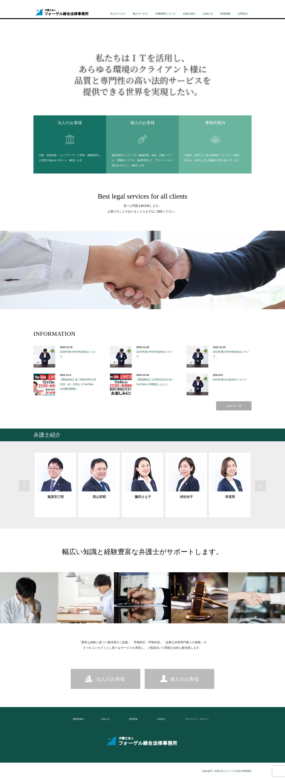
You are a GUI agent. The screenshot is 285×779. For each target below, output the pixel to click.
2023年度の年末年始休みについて (231, 354)
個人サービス (140, 13)
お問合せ (243, 13)
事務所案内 (78, 719)
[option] (142, 75)
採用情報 (225, 13)
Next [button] (279, 75)
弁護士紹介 (189, 13)
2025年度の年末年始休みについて (78, 354)
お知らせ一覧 (234, 405)
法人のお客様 (110, 679)
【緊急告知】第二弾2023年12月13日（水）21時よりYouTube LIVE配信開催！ (78, 384)
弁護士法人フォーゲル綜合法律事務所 (233, 771)
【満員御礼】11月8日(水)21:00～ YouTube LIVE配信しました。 (155, 382)
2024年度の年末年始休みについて (154, 354)
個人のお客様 (184, 679)
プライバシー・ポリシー (197, 719)
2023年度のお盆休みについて (229, 379)
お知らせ (208, 13)
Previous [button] (5, 75)
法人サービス (117, 13)
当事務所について (165, 13)
